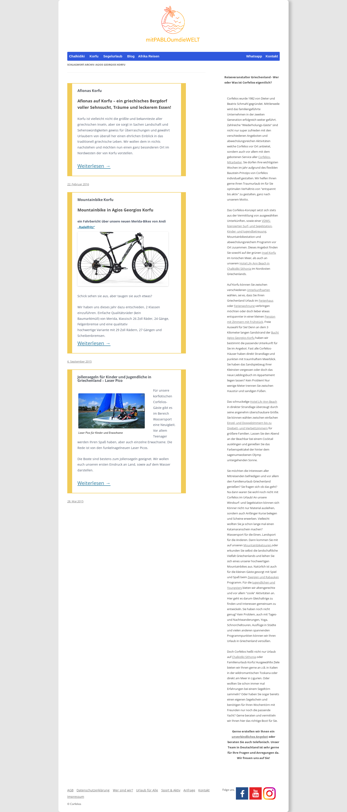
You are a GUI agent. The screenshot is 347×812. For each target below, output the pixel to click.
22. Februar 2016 (78, 184)
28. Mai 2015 (75, 501)
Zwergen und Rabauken (263, 577)
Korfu (94, 56)
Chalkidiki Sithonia (244, 657)
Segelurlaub (112, 56)
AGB (70, 790)
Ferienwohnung (244, 306)
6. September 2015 (79, 361)
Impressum (75, 796)
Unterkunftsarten (258, 290)
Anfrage (189, 790)
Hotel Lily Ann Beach (263, 402)
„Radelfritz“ (86, 227)
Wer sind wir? (123, 790)
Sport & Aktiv (170, 790)
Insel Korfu (269, 253)
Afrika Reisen (148, 56)
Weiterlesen (93, 165)
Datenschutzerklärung (93, 790)
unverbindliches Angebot (250, 737)
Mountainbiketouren (257, 545)
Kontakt (272, 56)
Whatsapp (254, 56)
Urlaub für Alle (147, 790)
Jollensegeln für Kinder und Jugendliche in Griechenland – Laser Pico (114, 379)
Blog (131, 56)
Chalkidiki (77, 56)
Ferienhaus (266, 301)
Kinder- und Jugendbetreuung (246, 231)
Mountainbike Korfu (95, 199)
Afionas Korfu (89, 90)
